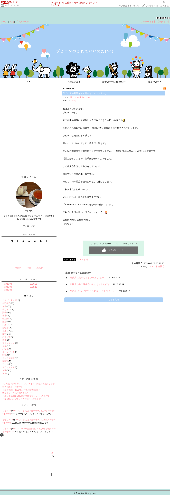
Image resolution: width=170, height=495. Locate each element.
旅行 (4, 334)
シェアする (82, 259)
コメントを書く (156, 266)
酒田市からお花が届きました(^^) (17, 393)
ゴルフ (5, 331)
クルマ (5, 325)
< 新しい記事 (74, 81)
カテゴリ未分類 (9, 300)
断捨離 (5, 318)
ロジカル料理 (8, 358)
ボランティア (8, 367)
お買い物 (6, 337)
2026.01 (33, 284)
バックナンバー (29, 279)
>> (129, 6)
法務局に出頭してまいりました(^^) (87, 277)
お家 (4, 370)
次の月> (39, 268)
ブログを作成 (152, 6)
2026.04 (8, 284)
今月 (29, 268)
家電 (4, 315)
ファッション (8, 343)
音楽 (4, 346)
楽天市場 (164, 6)
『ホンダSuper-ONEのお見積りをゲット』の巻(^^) (25, 396)
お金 (4, 306)
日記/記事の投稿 (29, 379)
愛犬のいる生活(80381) (80, 97)
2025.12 (33, 287)
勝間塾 (5, 361)
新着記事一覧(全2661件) (114, 81)
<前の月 (18, 268)
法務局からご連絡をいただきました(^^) (89, 284)
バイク (5, 349)
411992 (161, 18)
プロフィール (22, 21)
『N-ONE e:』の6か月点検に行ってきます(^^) (23, 399)
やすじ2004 (8, 419)
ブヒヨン (7, 411)
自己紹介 (6, 303)
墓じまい (6, 309)
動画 (4, 355)
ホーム (4, 21)
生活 (4, 321)
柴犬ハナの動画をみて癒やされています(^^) (84, 93)
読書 (4, 312)
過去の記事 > (154, 81)
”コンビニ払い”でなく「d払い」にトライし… (92, 291)
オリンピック (8, 352)
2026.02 (8, 290)
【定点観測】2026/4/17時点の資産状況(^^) (21, 390)
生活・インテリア (13, 5)
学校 (4, 373)
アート (5, 364)
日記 (11, 21)
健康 (4, 340)
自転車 (5, 328)
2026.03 (8, 287)
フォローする (29, 226)
